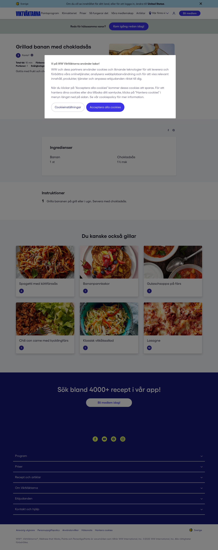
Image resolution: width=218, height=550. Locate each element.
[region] (110, 86)
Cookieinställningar (68, 107)
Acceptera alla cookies (105, 107)
